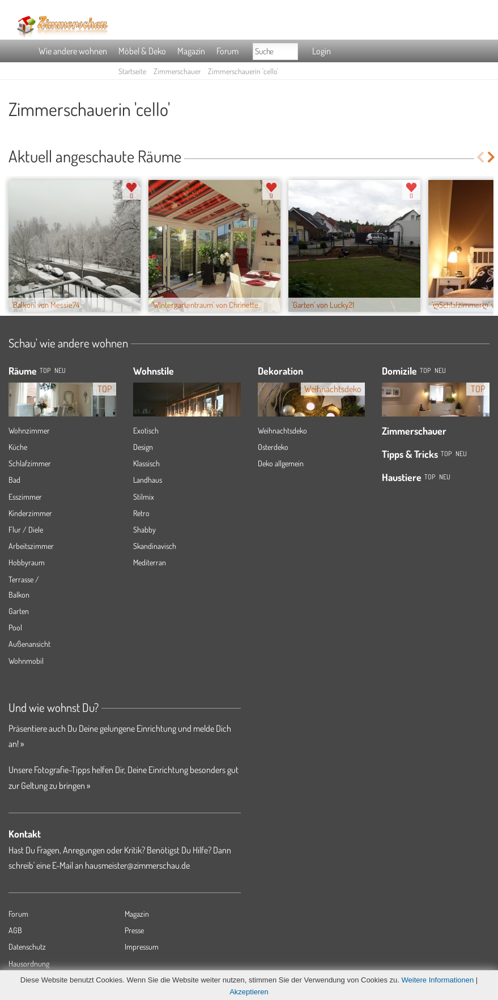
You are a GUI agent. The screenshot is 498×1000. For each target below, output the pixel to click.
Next (492, 157)
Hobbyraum (26, 562)
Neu (440, 370)
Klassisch (146, 463)
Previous (480, 157)
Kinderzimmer (30, 513)
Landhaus (147, 479)
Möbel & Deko (142, 51)
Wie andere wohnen (73, 51)
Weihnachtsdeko (282, 430)
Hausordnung (28, 963)
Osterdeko (273, 447)
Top (425, 370)
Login (321, 51)
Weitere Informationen (438, 980)
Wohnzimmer (29, 430)
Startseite (132, 71)
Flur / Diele (25, 529)
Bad (14, 479)
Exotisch (146, 430)
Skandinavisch (154, 546)
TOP (45, 370)
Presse (134, 930)
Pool (15, 627)
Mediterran (149, 562)
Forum (227, 51)
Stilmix (143, 496)
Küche (17, 447)
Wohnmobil (26, 661)
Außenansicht (29, 644)
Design (143, 447)
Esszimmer (25, 496)
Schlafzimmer (29, 463)
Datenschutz (27, 946)
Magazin (191, 51)
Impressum (142, 946)
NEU (60, 370)
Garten (18, 611)
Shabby (144, 529)
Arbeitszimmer (31, 546)
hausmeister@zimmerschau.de (137, 865)
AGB (15, 930)
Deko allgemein (281, 463)
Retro (141, 513)
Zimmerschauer (177, 71)
